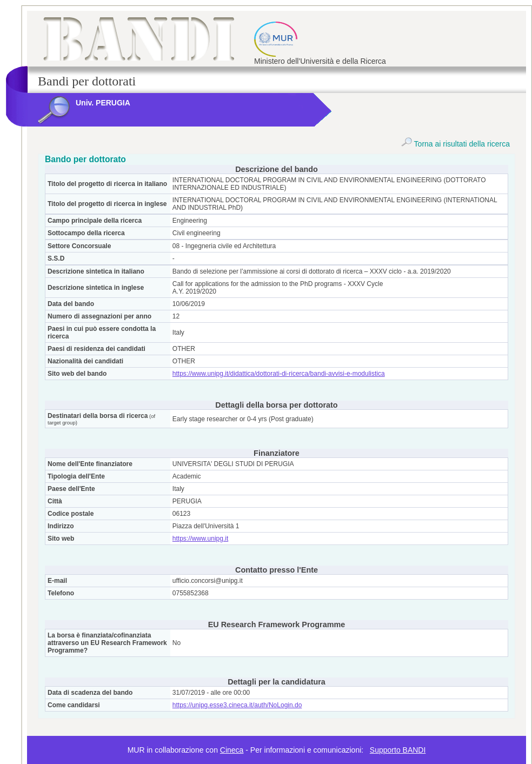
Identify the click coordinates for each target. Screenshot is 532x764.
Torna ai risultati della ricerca (455, 143)
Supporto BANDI (398, 750)
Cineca (232, 750)
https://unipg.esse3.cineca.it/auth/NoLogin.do (237, 705)
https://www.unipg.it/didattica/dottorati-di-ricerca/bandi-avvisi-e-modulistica (278, 373)
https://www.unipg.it (200, 538)
